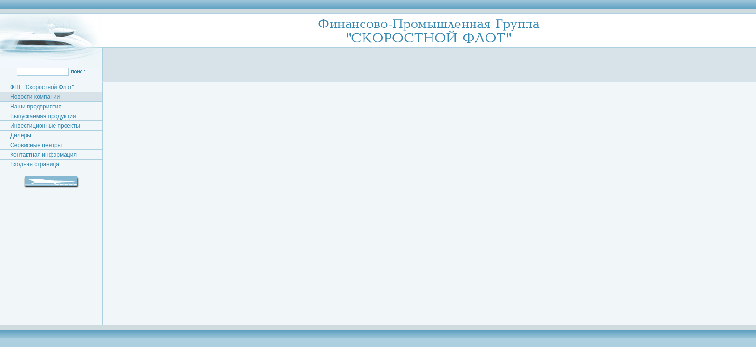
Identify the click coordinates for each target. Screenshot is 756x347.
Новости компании (35, 96)
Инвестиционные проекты (45, 125)
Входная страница (34, 164)
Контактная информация (43, 154)
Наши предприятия (36, 106)
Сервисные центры (36, 145)
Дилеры (20, 135)
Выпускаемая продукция (43, 116)
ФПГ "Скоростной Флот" (42, 87)
